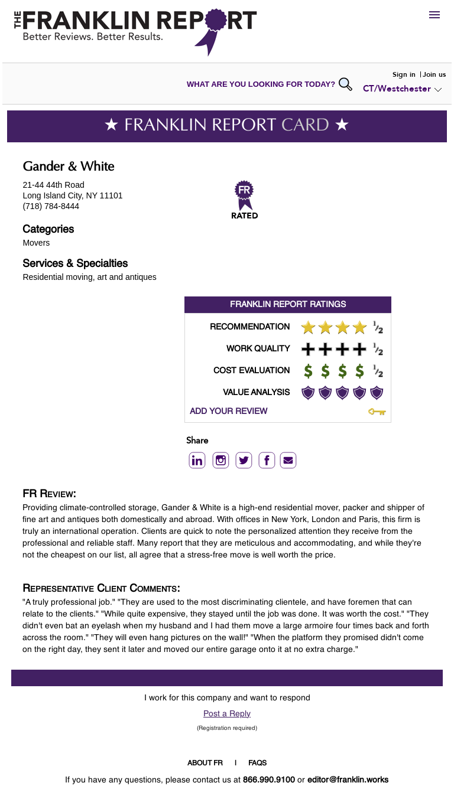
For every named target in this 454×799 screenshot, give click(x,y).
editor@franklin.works (347, 780)
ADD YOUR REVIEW (228, 411)
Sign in (404, 74)
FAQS (257, 763)
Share (197, 441)
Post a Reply (227, 714)
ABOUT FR (205, 763)
